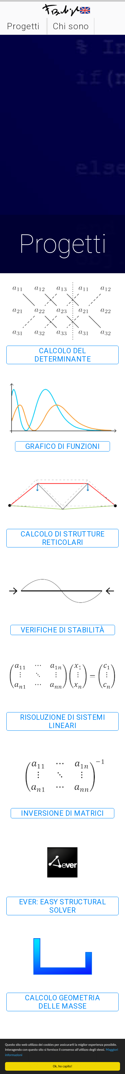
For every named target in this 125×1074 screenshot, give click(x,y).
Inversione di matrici (62, 813)
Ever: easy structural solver (62, 906)
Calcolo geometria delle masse (62, 1002)
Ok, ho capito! (62, 1066)
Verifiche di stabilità (63, 630)
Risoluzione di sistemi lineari (62, 721)
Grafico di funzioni (62, 446)
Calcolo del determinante (62, 355)
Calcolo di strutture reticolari (63, 538)
